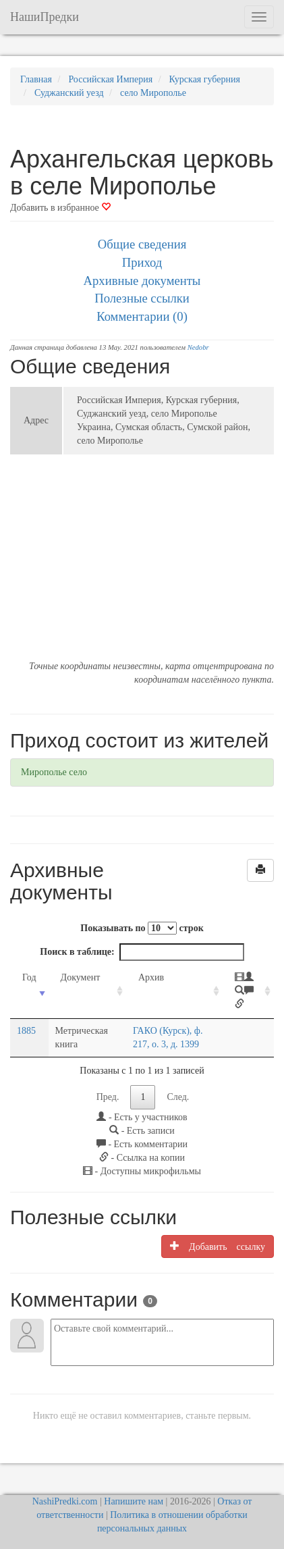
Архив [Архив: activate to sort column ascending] (151, 977)
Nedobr (198, 347)
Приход (142, 262)
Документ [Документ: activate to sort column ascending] (81, 977)
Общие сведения (142, 244)
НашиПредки (44, 17)
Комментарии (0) (142, 316)
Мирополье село (54, 772)
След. (178, 1097)
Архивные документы (142, 280)
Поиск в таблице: (142, 952)
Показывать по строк (141, 928)
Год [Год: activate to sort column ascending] (29, 977)
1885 (26, 1031)
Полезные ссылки (142, 298)
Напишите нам (133, 1501)
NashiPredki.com (65, 1501)
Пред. (107, 1097)
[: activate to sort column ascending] (248, 991)
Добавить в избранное (60, 208)
